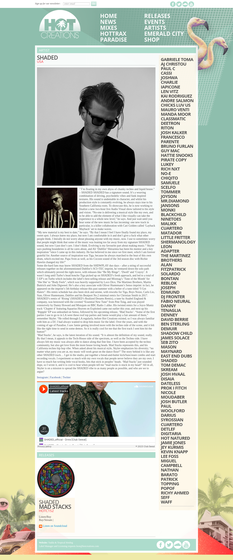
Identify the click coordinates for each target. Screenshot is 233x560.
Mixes (108, 28)
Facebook (55, 377)
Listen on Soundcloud (55, 525)
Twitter (67, 377)
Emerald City (164, 34)
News (108, 22)
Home (108, 16)
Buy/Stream (45, 520)
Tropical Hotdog (65, 542)
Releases (157, 16)
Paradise (113, 39)
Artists (155, 28)
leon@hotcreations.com (87, 546)
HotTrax (113, 34)
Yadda (51, 542)
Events (154, 22)
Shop (151, 39)
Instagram (42, 377)
